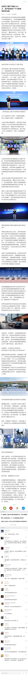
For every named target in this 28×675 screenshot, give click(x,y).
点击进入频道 (14, 524)
